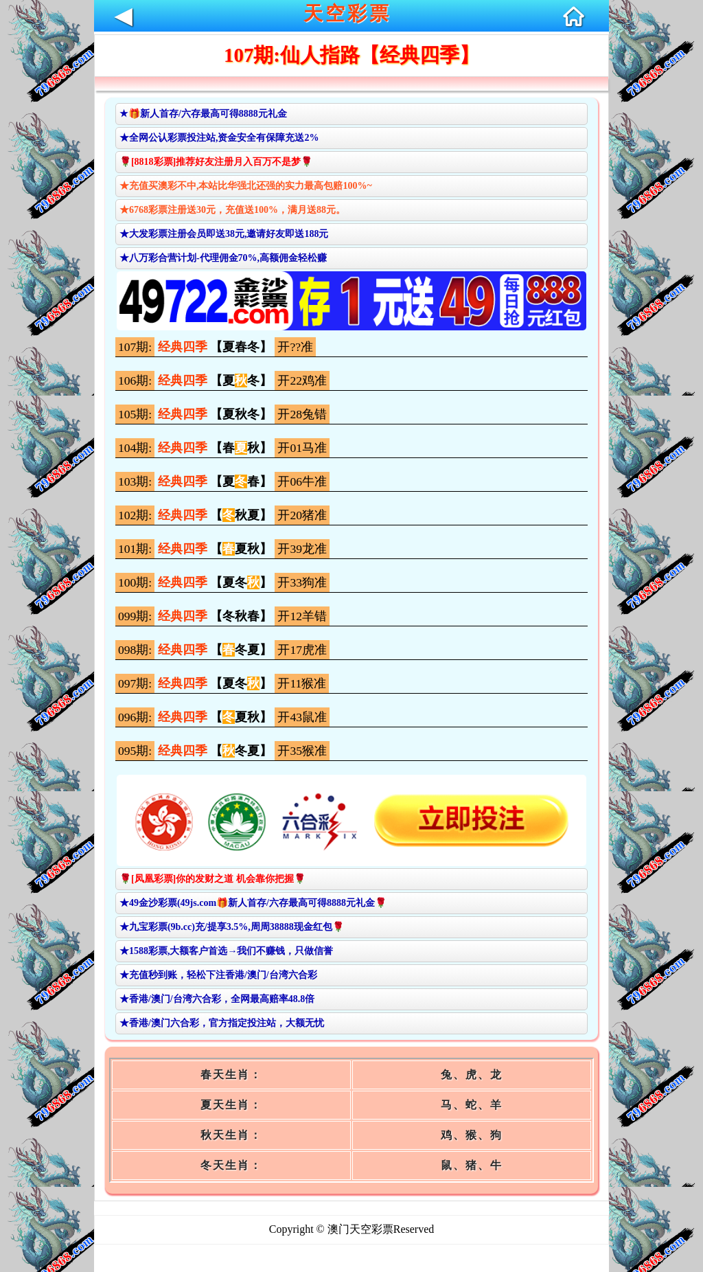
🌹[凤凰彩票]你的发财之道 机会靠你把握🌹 (212, 879)
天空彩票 (347, 13)
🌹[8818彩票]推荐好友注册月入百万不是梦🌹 (215, 162)
